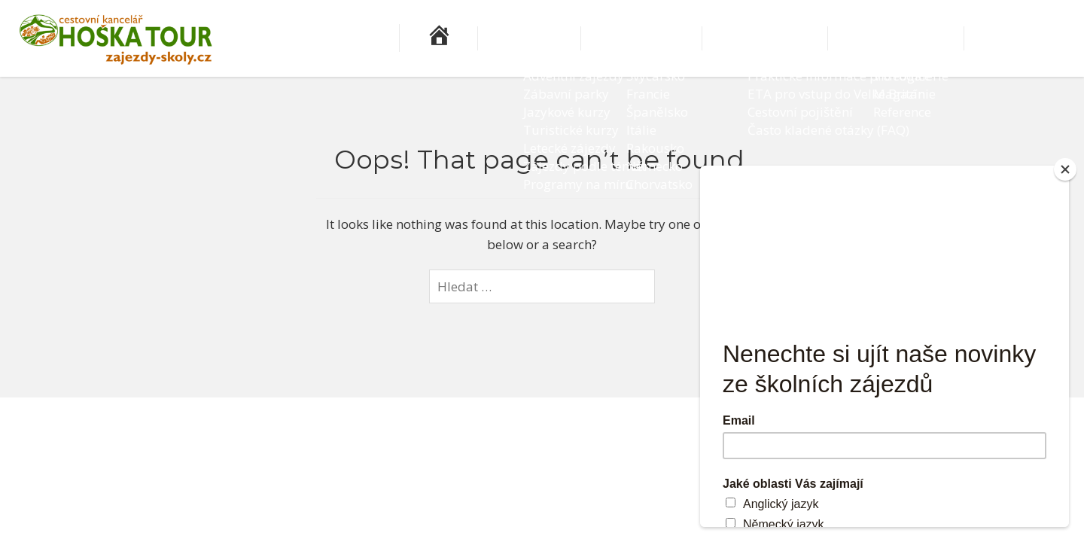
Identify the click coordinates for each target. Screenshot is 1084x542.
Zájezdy (643, 38)
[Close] (1065, 169)
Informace (828, 38)
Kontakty (1035, 38)
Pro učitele (932, 38)
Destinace (731, 38)
